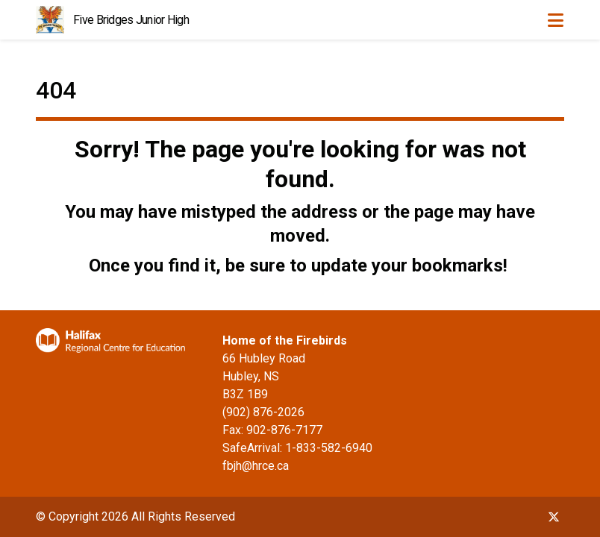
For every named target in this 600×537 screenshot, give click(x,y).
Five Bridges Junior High (131, 20)
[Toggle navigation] (555, 20)
